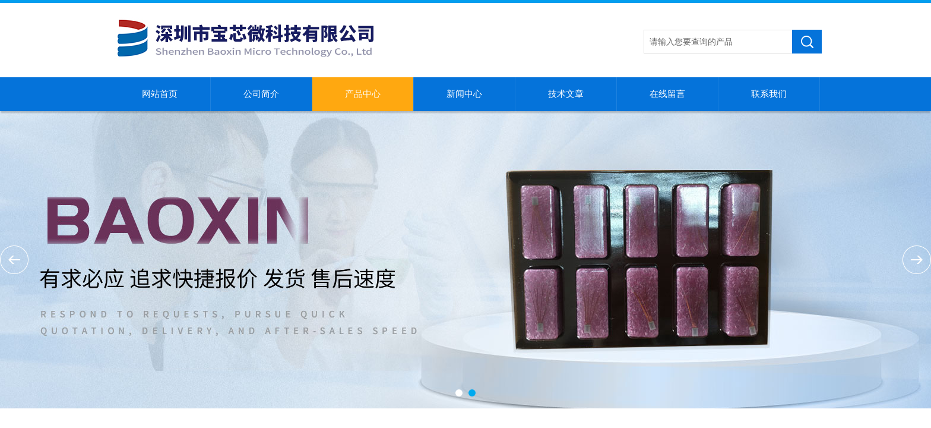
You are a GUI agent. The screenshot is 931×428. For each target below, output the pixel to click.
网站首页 (160, 94)
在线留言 (667, 94)
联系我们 (769, 94)
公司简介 (261, 94)
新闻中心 (464, 94)
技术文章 (566, 94)
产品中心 (363, 94)
